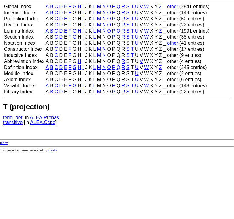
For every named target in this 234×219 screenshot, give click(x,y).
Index (4, 143)
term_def (12, 117)
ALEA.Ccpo (42, 122)
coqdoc (53, 150)
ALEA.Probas (44, 117)
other (172, 6)
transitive (13, 122)
